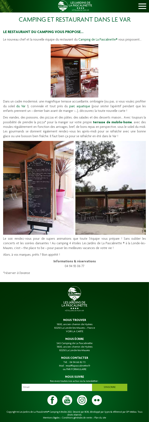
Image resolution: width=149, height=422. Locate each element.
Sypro (107, 412)
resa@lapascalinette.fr (78, 365)
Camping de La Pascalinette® (97, 40)
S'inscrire (110, 387)
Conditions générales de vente (77, 418)
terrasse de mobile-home (112, 122)
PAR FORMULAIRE (76, 369)
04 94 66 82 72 (77, 362)
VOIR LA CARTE (74, 331)
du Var (20, 106)
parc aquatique (80, 106)
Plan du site (100, 418)
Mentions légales (51, 418)
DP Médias (131, 412)
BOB (87, 412)
